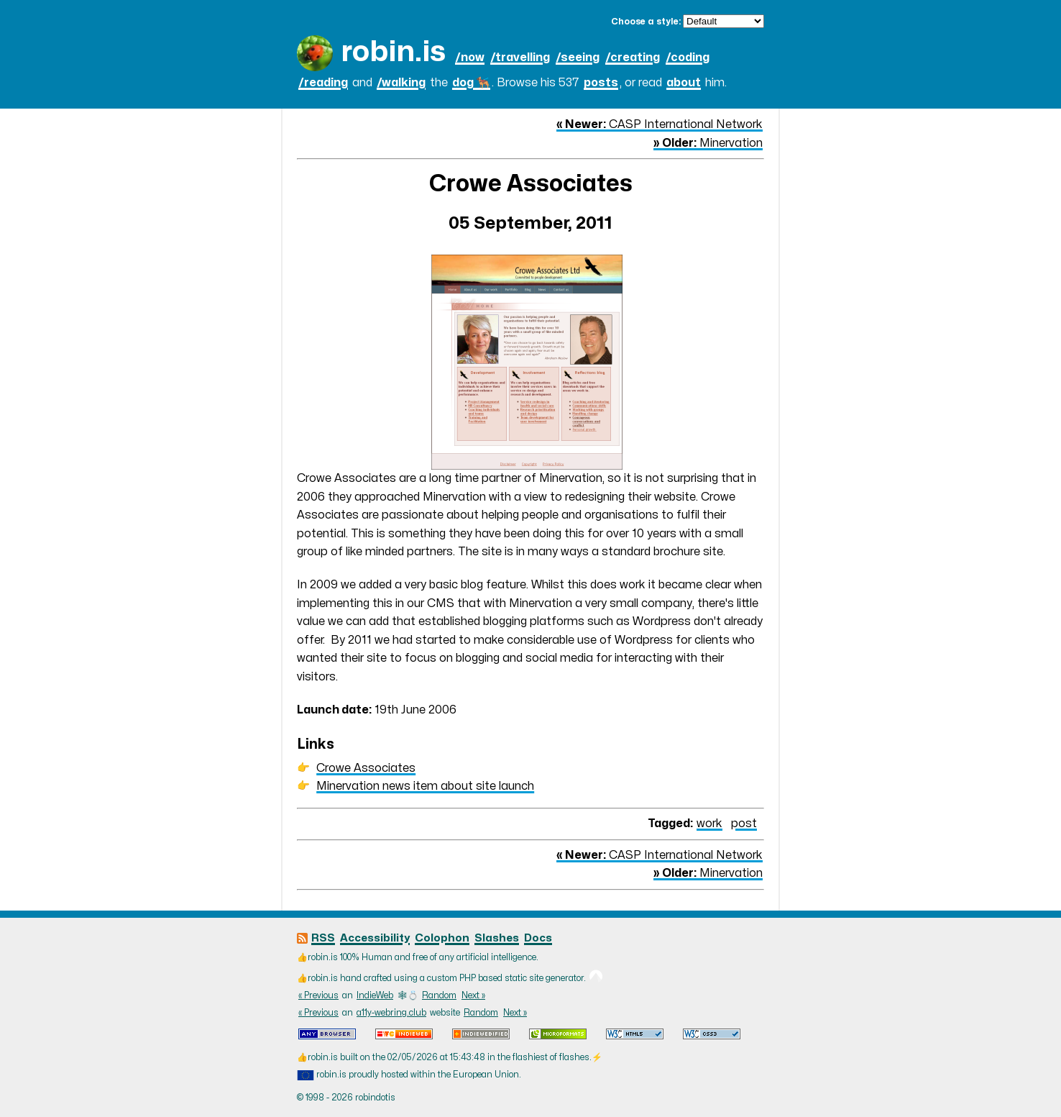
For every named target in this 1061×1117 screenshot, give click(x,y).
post (744, 823)
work (709, 823)
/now (469, 57)
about (683, 82)
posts (601, 82)
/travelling (520, 57)
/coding (687, 57)
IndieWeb (375, 995)
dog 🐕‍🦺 (471, 82)
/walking (401, 82)
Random (439, 995)
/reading (323, 82)
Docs (538, 938)
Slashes (496, 938)
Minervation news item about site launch (425, 786)
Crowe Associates (365, 768)
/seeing (578, 57)
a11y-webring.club (391, 1012)
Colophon (442, 938)
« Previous (318, 995)
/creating (632, 57)
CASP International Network (659, 124)
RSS (323, 938)
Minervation (708, 143)
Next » (473, 995)
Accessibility (375, 938)
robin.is (393, 52)
